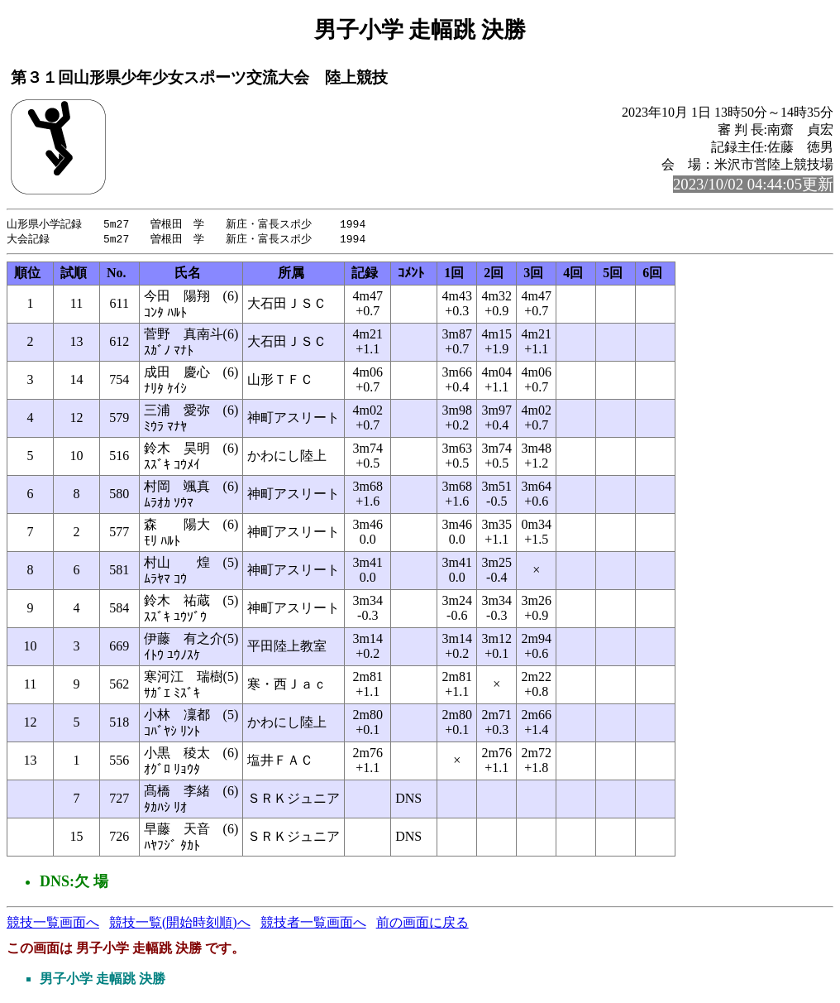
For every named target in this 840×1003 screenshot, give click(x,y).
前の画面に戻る (422, 924)
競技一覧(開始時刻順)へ (180, 924)
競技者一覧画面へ (313, 924)
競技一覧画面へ (53, 924)
